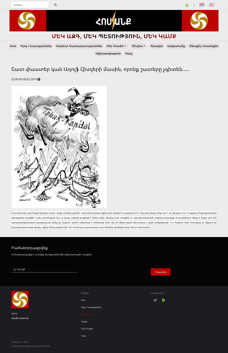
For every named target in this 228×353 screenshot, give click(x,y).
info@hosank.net (20, 318)
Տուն (83, 300)
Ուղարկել (161, 272)
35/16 (14, 313)
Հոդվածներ (86, 314)
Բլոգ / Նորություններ (91, 307)
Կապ (83, 336)
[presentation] (105, 272)
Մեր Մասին (87, 328)
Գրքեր (84, 321)
